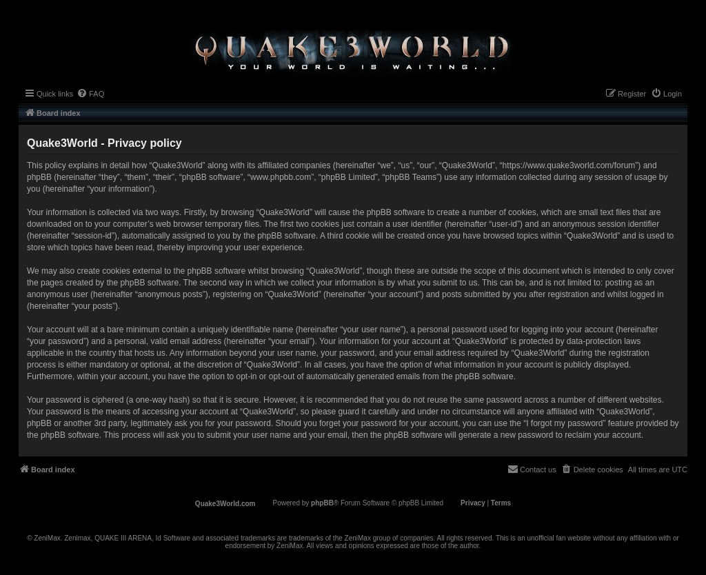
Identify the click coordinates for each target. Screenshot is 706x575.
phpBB (322, 503)
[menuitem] (90, 93)
